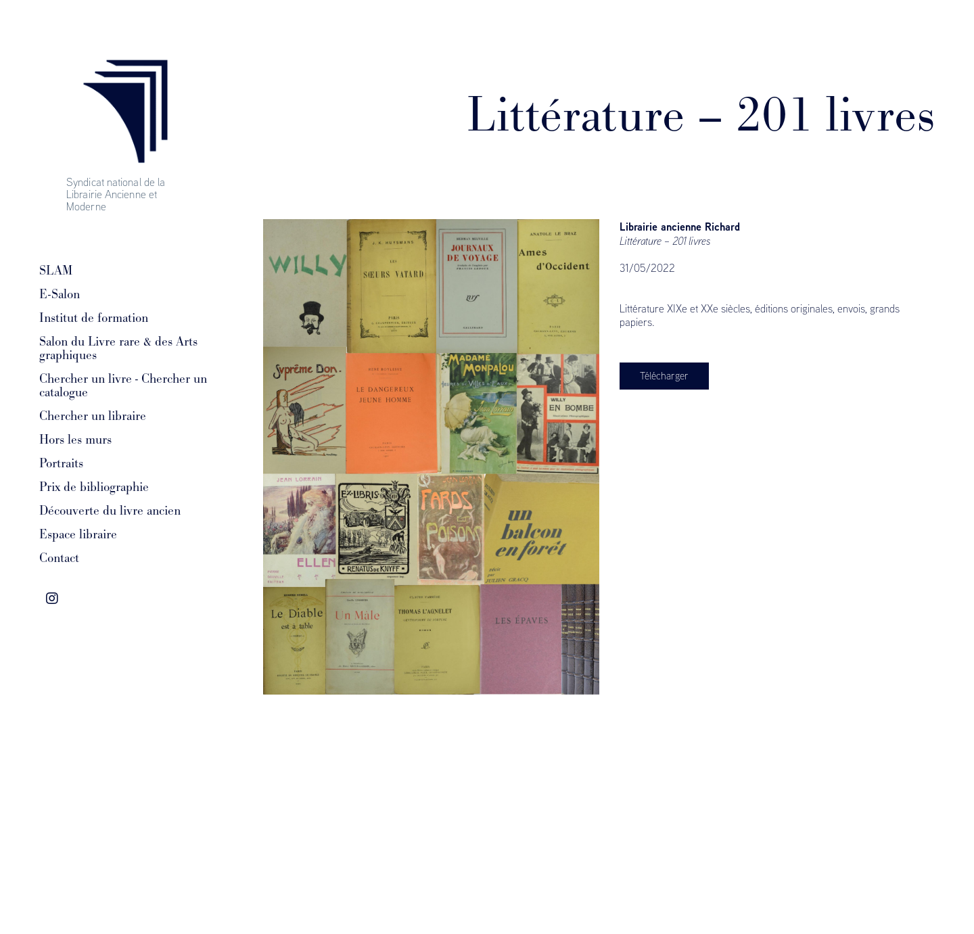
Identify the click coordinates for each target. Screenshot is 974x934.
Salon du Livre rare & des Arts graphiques (118, 348)
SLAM (55, 270)
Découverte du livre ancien (110, 511)
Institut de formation (93, 318)
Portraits (61, 463)
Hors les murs (75, 439)
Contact (59, 558)
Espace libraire (78, 534)
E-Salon (59, 294)
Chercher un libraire (92, 416)
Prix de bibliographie (94, 487)
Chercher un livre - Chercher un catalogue (123, 385)
